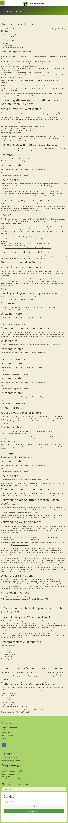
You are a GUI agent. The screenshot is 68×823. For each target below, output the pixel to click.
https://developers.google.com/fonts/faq (52, 515)
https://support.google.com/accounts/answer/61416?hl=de (30, 243)
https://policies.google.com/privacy (34, 537)
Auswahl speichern (34, 806)
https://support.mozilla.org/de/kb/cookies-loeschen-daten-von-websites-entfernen (36, 237)
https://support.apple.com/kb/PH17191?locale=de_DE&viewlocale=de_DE (28, 248)
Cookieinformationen (34, 818)
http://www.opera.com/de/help (15, 245)
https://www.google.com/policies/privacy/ (42, 517)
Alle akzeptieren (34, 811)
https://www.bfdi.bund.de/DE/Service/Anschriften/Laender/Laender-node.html (25, 96)
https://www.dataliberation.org (20, 545)
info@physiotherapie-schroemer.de (16, 48)
